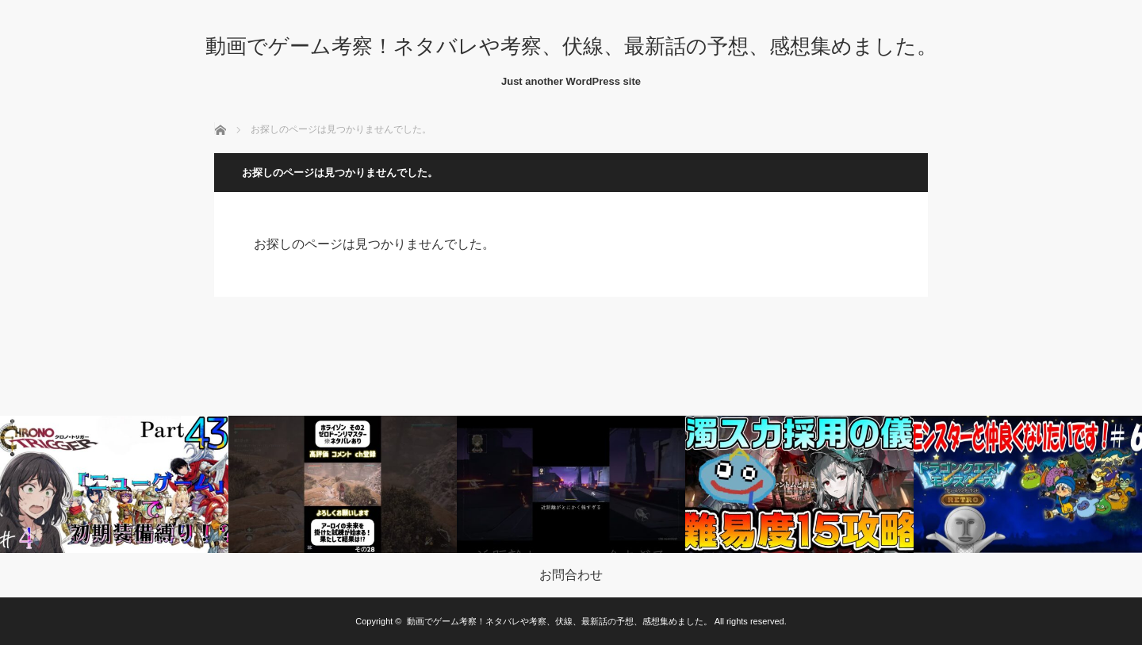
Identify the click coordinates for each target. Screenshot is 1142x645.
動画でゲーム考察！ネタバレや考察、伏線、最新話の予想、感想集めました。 (571, 46)
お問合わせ (571, 575)
